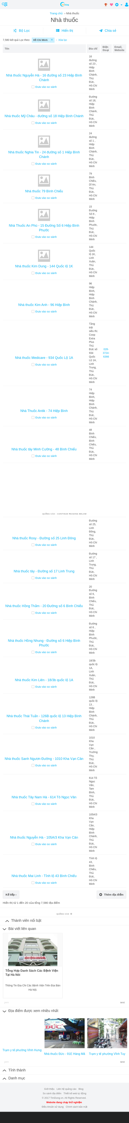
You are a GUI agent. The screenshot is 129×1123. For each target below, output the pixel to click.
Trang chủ (56, 13)
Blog (81, 1089)
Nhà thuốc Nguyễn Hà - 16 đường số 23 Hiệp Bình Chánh (44, 78)
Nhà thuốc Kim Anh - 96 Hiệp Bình (44, 305)
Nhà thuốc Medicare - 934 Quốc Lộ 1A (44, 358)
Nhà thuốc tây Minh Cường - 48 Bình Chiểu (44, 449)
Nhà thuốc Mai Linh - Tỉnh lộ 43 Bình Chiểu (44, 876)
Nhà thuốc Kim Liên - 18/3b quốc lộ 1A (44, 680)
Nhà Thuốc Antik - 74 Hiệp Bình (44, 411)
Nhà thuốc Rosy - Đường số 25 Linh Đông (44, 538)
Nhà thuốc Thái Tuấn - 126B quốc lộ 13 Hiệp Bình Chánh (43, 718)
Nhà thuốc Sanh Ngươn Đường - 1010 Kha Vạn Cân (44, 759)
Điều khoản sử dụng (53, 1106)
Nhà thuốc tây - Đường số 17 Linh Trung (44, 571)
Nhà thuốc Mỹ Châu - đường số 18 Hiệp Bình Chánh (44, 116)
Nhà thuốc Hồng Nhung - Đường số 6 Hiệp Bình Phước (44, 643)
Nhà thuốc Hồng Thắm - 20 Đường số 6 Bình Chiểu (44, 606)
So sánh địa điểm (52, 1093)
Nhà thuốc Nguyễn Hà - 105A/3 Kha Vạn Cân (44, 837)
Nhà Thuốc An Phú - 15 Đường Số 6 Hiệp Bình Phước (44, 228)
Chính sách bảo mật (76, 1106)
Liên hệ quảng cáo (66, 1089)
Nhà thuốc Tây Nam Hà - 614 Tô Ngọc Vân (44, 797)
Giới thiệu (49, 1089)
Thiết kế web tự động (74, 1093)
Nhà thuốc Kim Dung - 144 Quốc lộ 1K (44, 266)
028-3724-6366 (106, 353)
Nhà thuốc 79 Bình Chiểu (44, 191)
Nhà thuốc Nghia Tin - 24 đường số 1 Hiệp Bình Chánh (44, 154)
